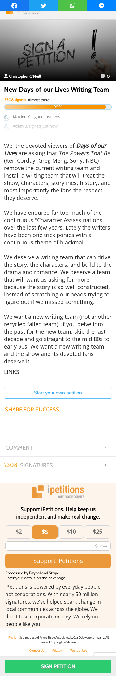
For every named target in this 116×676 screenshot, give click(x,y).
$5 (45, 532)
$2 (18, 531)
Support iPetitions (58, 560)
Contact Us (36, 650)
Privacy (57, 650)
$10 (71, 531)
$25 (97, 531)
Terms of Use (78, 650)
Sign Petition (58, 666)
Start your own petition (58, 393)
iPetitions (14, 637)
